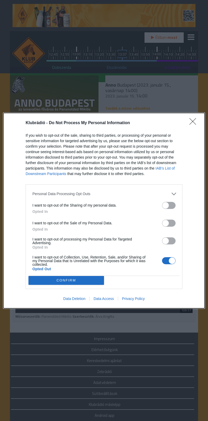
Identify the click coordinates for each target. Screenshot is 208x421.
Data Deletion (74, 299)
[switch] (169, 205)
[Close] (194, 123)
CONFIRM (66, 280)
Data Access (104, 299)
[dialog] (104, 210)
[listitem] (104, 194)
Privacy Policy (133, 299)
